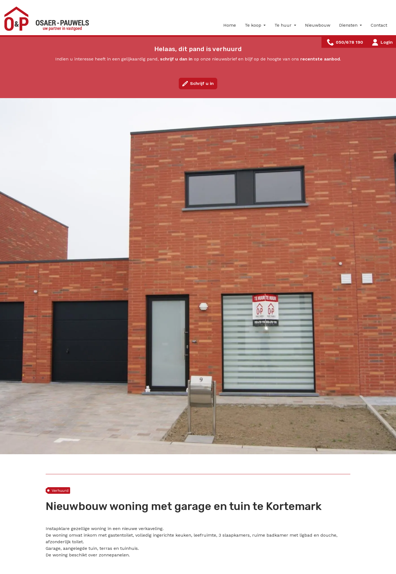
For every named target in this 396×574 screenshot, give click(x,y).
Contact (379, 25)
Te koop (254, 25)
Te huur (283, 25)
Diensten (349, 25)
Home (229, 25)
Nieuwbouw (317, 25)
